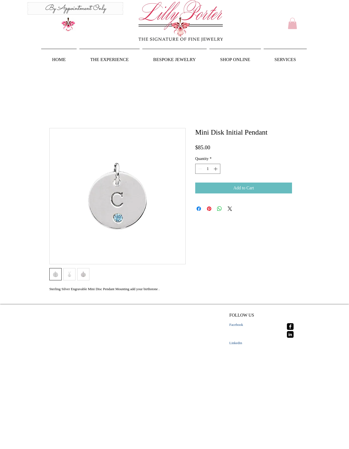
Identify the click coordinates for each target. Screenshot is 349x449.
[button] (292, 23)
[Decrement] (199, 169)
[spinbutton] (208, 169)
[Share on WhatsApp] (219, 208)
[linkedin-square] (290, 334)
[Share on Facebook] (198, 208)
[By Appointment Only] (75, 8)
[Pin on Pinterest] (209, 208)
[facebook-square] (290, 326)
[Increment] (216, 169)
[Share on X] (230, 208)
